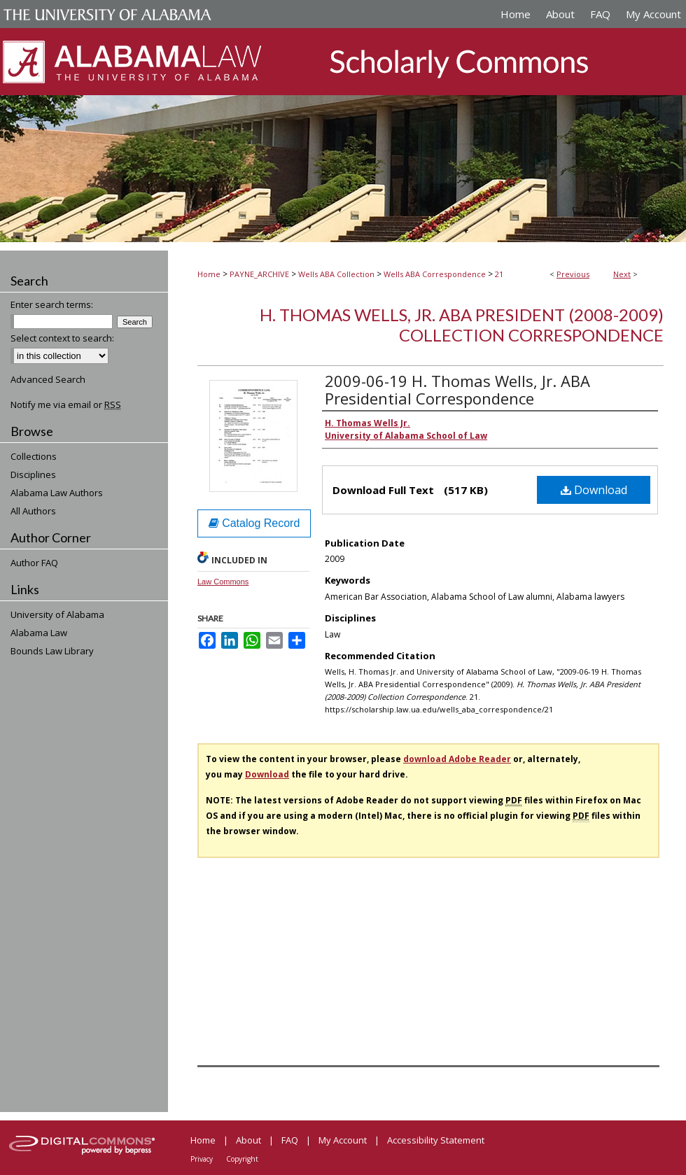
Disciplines (33, 474)
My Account (342, 1140)
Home (208, 274)
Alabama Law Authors (56, 492)
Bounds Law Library (52, 651)
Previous (572, 274)
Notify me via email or (65, 404)
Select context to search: (62, 338)
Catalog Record (254, 523)
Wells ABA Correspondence (435, 274)
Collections (33, 456)
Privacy (201, 1159)
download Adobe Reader (457, 759)
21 (499, 274)
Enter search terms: (51, 304)
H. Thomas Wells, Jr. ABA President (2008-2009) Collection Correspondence (462, 324)
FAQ (289, 1140)
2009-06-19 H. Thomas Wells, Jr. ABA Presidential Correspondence (457, 389)
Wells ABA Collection (336, 274)
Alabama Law (38, 632)
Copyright (242, 1159)
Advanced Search (47, 379)
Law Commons (222, 581)
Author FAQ (34, 562)
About (248, 1140)
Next (622, 274)
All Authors (33, 511)
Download (594, 490)
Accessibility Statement (435, 1140)
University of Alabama (57, 614)
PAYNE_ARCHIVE (259, 274)
